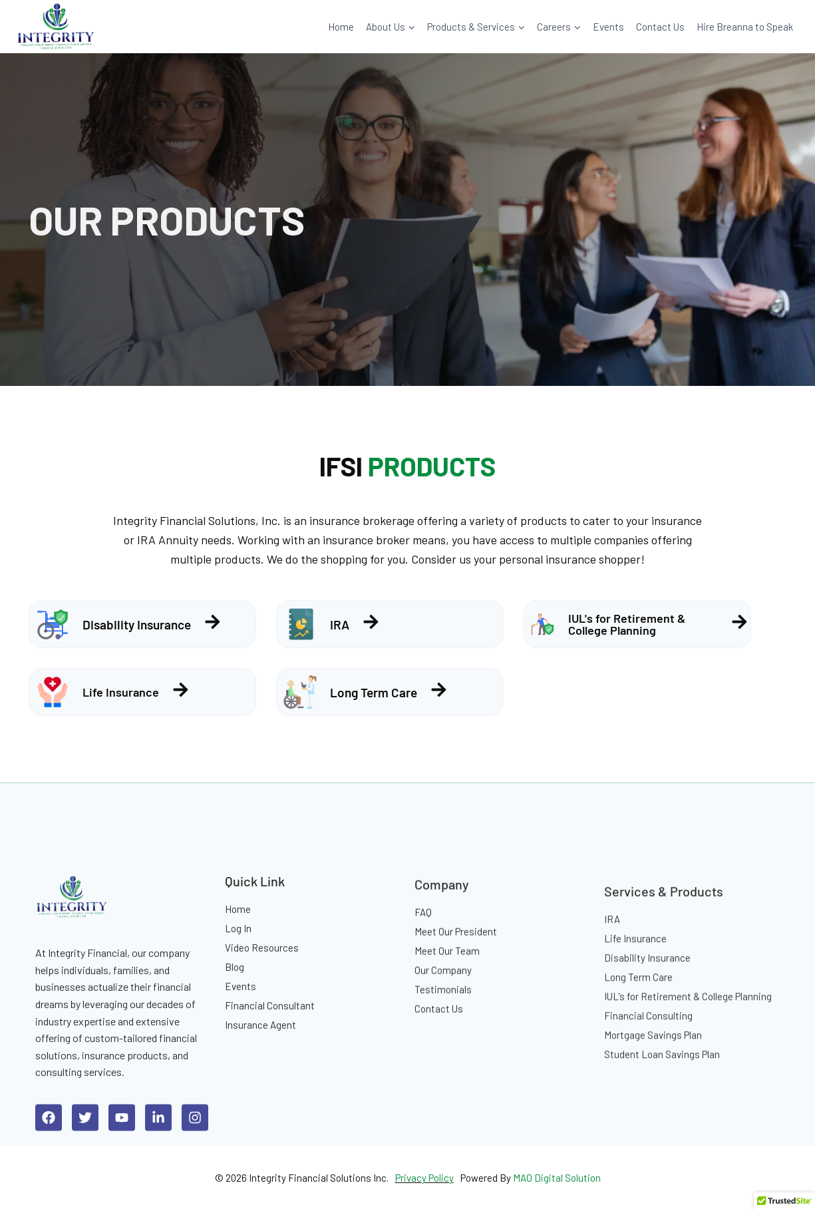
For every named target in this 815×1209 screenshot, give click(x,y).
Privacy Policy (424, 1178)
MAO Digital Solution (557, 1178)
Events (608, 27)
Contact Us (660, 27)
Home (341, 27)
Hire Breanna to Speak (745, 27)
